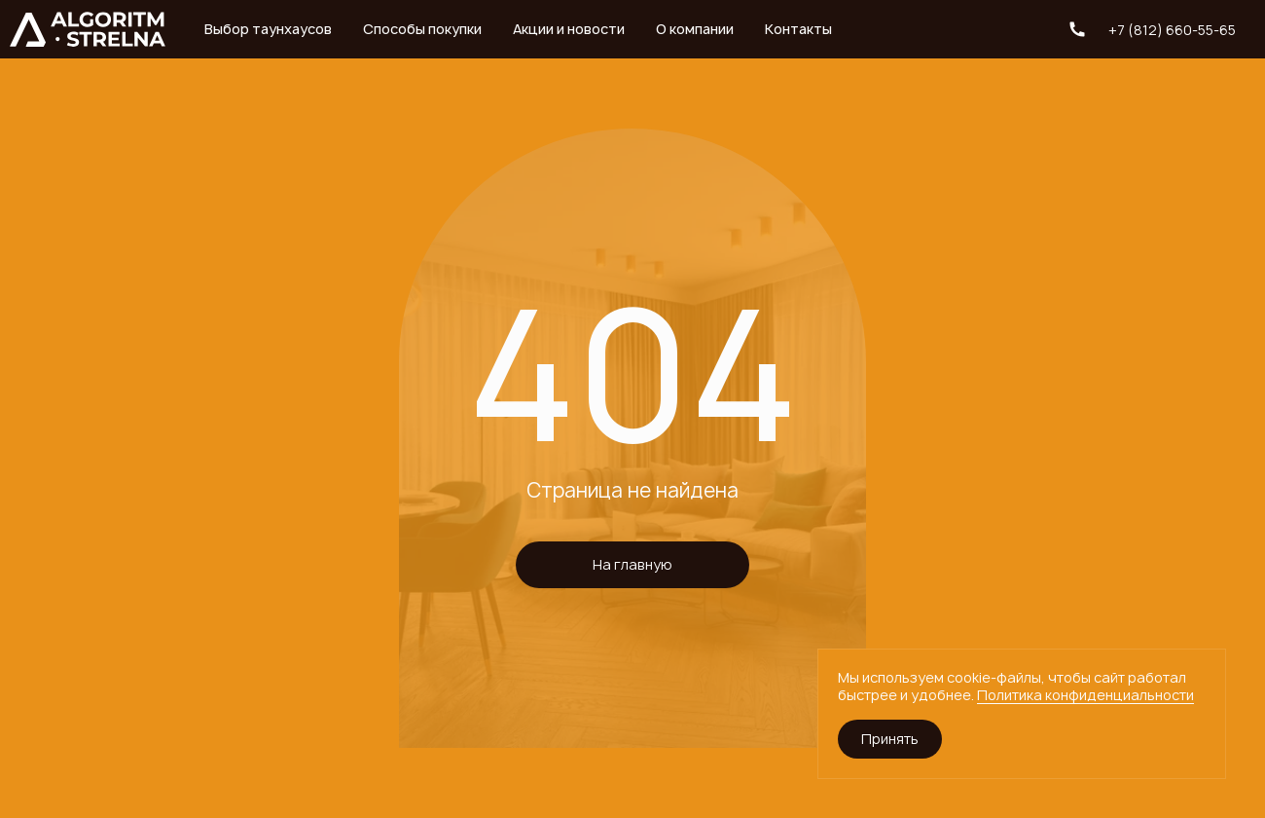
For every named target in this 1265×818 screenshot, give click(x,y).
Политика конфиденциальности (1085, 695)
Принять (890, 738)
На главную (632, 564)
